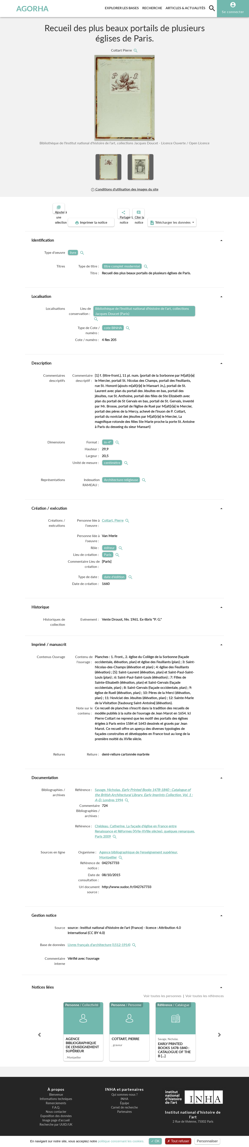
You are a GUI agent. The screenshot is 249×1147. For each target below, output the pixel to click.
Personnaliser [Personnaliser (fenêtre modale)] (207, 1141)
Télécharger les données (173, 219)
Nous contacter (56, 1108)
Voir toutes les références (204, 992)
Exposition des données (56, 1112)
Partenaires (124, 1108)
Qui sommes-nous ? (124, 1091)
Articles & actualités (186, 7)
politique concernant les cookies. (121, 1141)
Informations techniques (56, 1095)
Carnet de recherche (124, 1104)
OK (155, 1141)
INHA (124, 1095)
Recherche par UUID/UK (56, 1121)
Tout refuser (178, 1141)
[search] (212, 8)
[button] (39, 1031)
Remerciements (56, 1099)
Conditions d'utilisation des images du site (124, 189)
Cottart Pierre (122, 50)
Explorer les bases (123, 7)
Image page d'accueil (56, 1117)
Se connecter (233, 12)
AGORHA (23, 8)
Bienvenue (56, 1091)
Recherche (153, 7)
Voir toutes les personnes (163, 992)
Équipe (124, 1099)
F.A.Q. (56, 1104)
